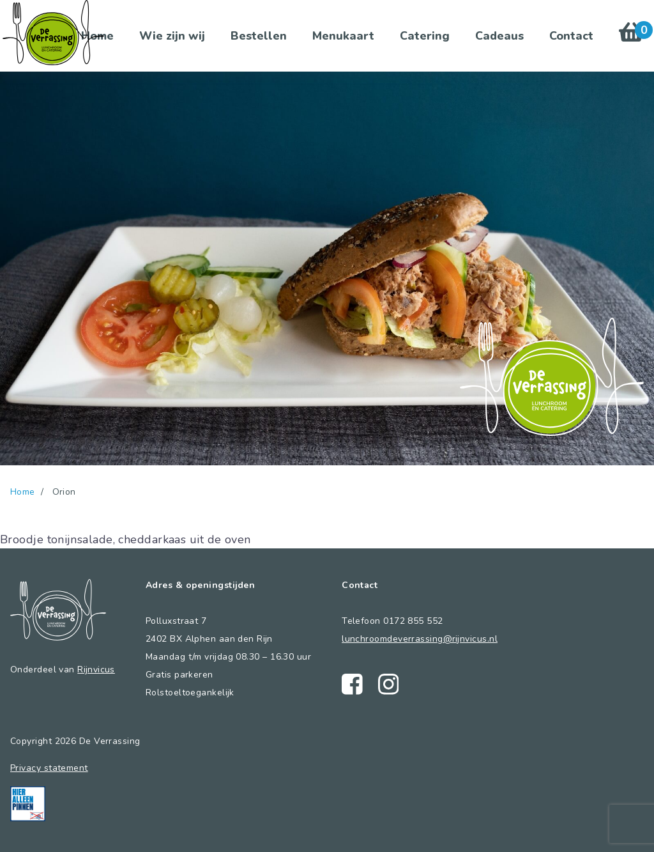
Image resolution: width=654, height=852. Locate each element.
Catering (425, 35)
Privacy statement (49, 768)
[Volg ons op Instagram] (388, 684)
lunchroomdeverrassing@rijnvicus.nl (420, 639)
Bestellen (259, 35)
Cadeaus (499, 35)
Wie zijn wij (172, 35)
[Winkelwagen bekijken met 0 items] (631, 35)
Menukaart (343, 35)
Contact (571, 35)
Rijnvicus (96, 669)
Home (22, 492)
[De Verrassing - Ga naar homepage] (54, 32)
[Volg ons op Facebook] (352, 684)
